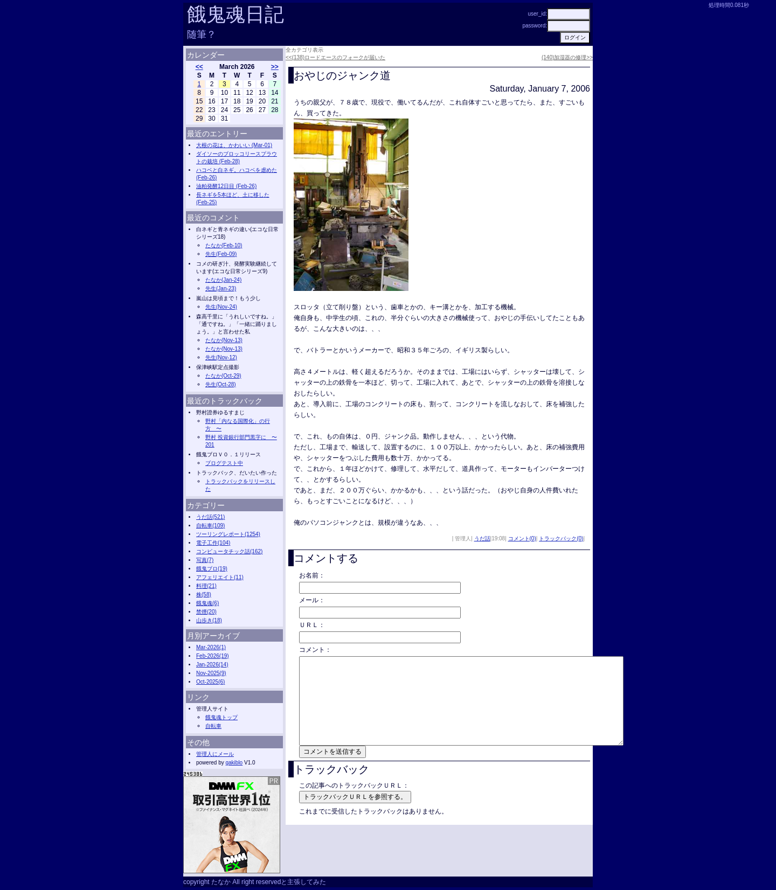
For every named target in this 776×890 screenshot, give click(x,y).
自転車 (213, 726)
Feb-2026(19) (212, 656)
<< (199, 67)
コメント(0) (522, 538)
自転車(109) (210, 526)
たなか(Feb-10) (223, 245)
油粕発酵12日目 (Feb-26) (226, 186)
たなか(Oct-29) (223, 376)
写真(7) (204, 560)
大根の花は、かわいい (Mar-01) (234, 145)
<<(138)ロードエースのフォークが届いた (335, 57)
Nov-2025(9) (211, 673)
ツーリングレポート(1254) (228, 534)
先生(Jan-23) (220, 288)
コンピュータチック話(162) (229, 551)
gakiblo (233, 763)
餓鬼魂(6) (207, 603)
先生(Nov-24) (221, 307)
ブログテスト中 (224, 463)
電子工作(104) (213, 543)
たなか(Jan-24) (223, 280)
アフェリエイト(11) (220, 577)
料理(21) (206, 586)
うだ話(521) (210, 517)
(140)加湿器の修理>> (567, 57)
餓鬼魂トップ (221, 717)
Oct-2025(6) (210, 682)
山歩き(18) (209, 620)
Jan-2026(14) (212, 665)
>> (275, 67)
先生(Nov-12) (221, 357)
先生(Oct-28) (220, 384)
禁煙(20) (206, 612)
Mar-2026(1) (211, 647)
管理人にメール (215, 754)
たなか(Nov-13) (223, 340)
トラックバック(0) (561, 538)
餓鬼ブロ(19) (211, 569)
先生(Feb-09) (221, 254)
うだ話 (482, 538)
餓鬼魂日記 (235, 14)
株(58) (203, 594)
